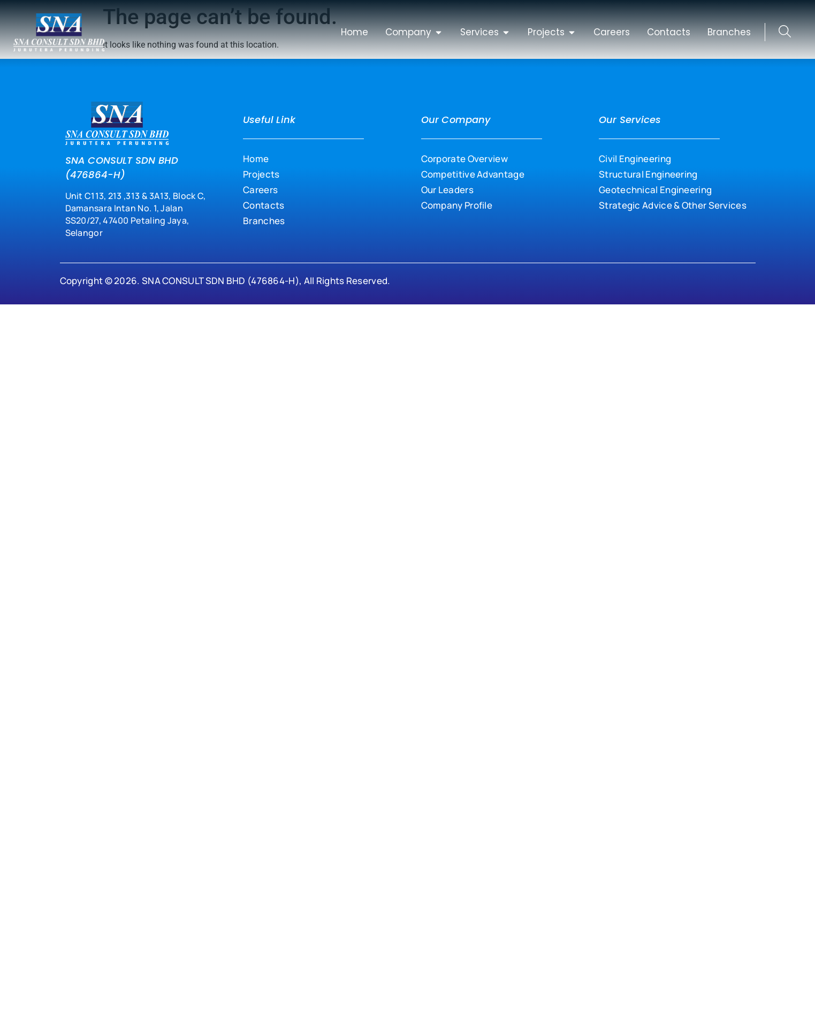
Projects (261, 174)
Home (256, 158)
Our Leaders (447, 189)
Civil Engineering (635, 158)
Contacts (263, 205)
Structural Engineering (648, 174)
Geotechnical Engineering (655, 189)
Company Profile (457, 205)
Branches (264, 221)
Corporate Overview (464, 158)
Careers (260, 189)
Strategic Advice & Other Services (673, 205)
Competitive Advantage (472, 174)
